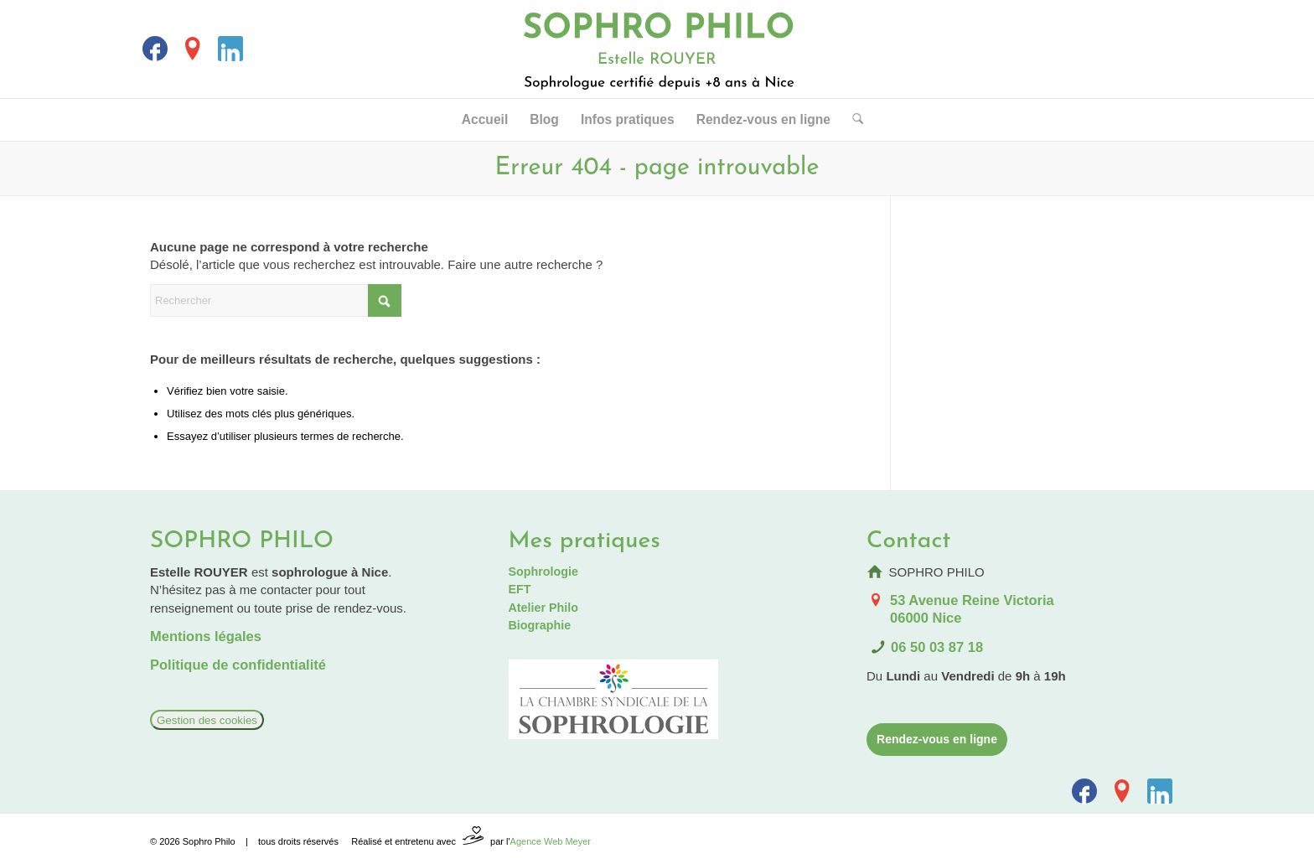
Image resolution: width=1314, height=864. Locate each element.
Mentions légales (205, 636)
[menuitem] (485, 120)
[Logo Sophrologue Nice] (657, 49)
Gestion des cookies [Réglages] (207, 720)
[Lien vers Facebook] (155, 48)
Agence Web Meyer (550, 841)
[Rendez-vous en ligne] (937, 739)
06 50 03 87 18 (937, 646)
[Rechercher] (852, 120)
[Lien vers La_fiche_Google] (192, 48)
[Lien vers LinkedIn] (230, 48)
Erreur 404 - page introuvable (657, 168)
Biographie (540, 625)
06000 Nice (925, 617)
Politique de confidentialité (238, 664)
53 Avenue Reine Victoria (972, 600)
